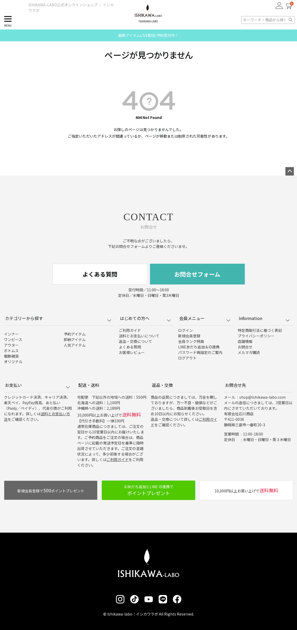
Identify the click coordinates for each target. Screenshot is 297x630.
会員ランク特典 (191, 341)
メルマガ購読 (249, 352)
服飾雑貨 (11, 356)
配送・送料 (88, 385)
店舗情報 (245, 341)
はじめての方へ (145, 318)
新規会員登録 (189, 335)
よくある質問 (99, 274)
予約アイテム (75, 334)
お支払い (37, 385)
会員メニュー (204, 318)
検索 (290, 20)
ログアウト (187, 358)
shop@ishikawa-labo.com (262, 397)
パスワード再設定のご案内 (200, 352)
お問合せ (245, 346)
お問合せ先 (235, 385)
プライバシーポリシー (256, 335)
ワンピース (13, 339)
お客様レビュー (132, 352)
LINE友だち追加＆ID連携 (199, 346)
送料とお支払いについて (139, 335)
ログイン (185, 330)
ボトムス (11, 350)
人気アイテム (75, 345)
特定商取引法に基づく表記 (260, 330)
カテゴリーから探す (58, 318)
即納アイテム (75, 339)
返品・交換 (162, 385)
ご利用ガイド (130, 330)
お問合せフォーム (197, 274)
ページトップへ (289, 171)
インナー (11, 334)
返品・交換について (135, 341)
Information (264, 318)
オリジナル (13, 361)
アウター (11, 345)
